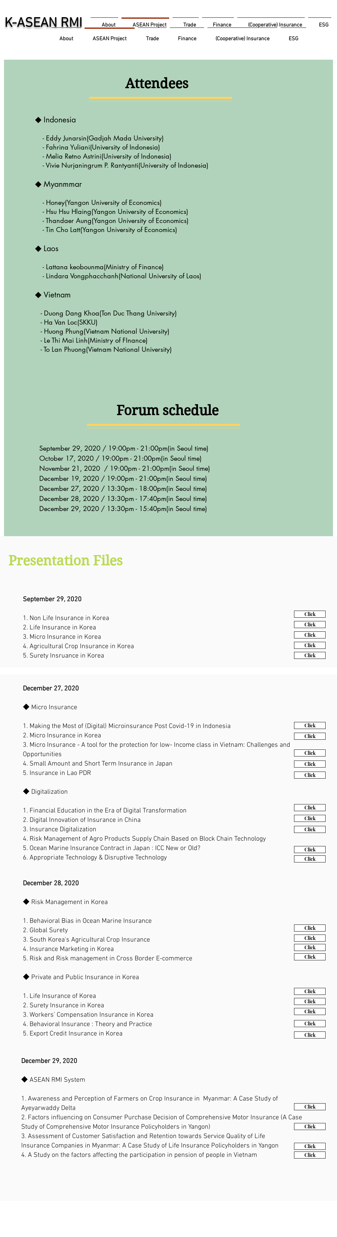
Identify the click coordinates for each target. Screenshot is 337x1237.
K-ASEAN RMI (43, 23)
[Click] (310, 614)
